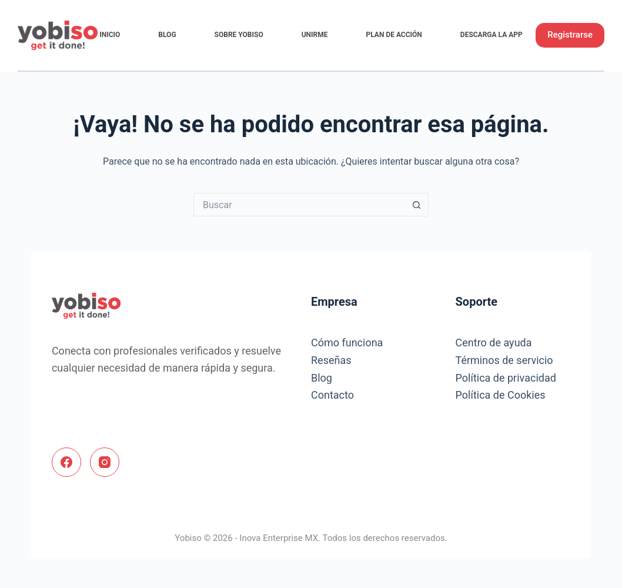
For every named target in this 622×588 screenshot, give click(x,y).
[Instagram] (104, 462)
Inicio (109, 35)
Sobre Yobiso (239, 35)
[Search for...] (299, 204)
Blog (167, 35)
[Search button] (417, 204)
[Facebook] (66, 462)
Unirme (315, 35)
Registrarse (570, 34)
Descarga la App (491, 35)
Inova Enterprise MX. (279, 538)
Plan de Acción (394, 35)
